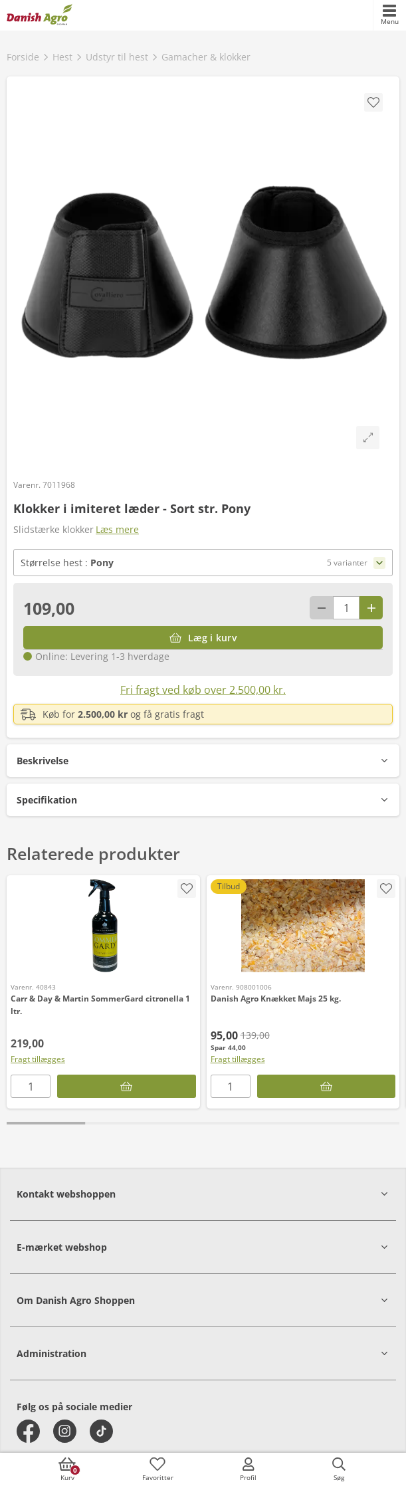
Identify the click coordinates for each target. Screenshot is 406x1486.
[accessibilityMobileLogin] (248, 1469)
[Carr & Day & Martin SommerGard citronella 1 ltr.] (103, 925)
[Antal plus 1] (371, 607)
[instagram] (64, 1431)
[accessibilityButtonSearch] (338, 1469)
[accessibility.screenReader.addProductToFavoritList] (186, 888)
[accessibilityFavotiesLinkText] (157, 1469)
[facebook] (28, 1431)
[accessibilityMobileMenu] (389, 15)
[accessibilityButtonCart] (67, 1469)
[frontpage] (39, 15)
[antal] (346, 607)
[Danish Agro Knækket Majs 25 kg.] (303, 925)
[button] (203, 760)
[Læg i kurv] (203, 637)
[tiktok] (101, 1431)
